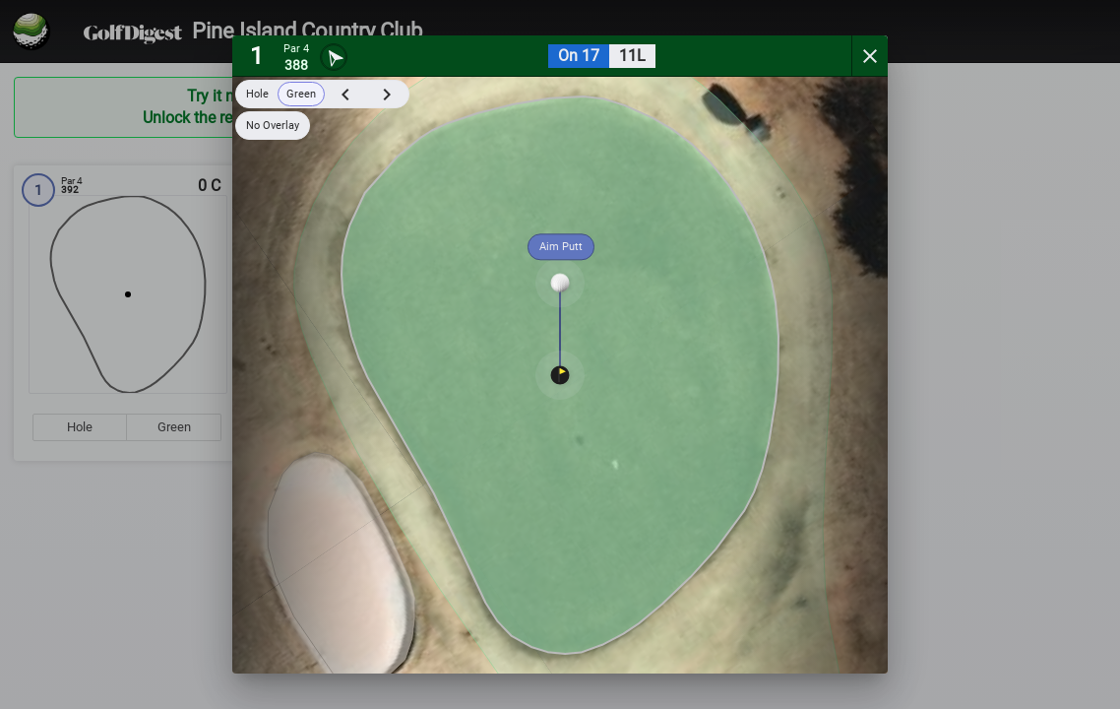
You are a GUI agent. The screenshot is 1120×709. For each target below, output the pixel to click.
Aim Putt (561, 246)
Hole (257, 94)
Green (301, 94)
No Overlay (272, 125)
